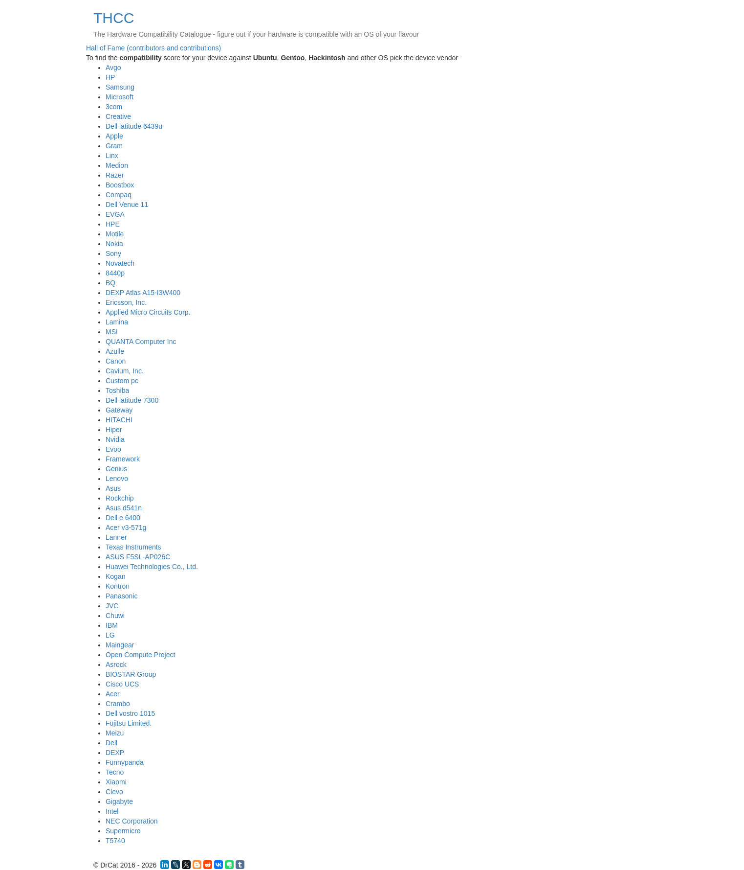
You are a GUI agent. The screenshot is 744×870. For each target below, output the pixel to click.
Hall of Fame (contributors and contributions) (153, 48)
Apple (114, 136)
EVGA (115, 214)
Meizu (115, 733)
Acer (113, 694)
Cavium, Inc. (125, 371)
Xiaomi (116, 782)
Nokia (114, 244)
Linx (112, 156)
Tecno (115, 772)
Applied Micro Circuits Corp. (148, 312)
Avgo (113, 67)
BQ (110, 283)
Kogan (115, 576)
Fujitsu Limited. (129, 723)
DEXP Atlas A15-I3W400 (143, 293)
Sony (113, 253)
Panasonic (121, 596)
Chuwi (115, 615)
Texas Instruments (133, 547)
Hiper (114, 430)
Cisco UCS (122, 684)
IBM (112, 625)
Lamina (117, 322)
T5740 (115, 841)
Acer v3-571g (126, 527)
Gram (114, 146)
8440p (115, 273)
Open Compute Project (140, 655)
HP (110, 77)
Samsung (120, 87)
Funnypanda (125, 762)
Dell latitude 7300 (132, 400)
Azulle (115, 351)
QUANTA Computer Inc (141, 341)
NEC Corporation (132, 821)
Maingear (120, 645)
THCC (113, 18)
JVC (112, 606)
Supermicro (123, 831)
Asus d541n (124, 508)
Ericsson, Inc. (126, 302)
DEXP (115, 752)
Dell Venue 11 (127, 204)
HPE (113, 224)
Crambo (118, 704)
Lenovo (117, 478)
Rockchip (120, 498)
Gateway (119, 410)
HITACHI (119, 420)
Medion (117, 165)
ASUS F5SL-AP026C (138, 557)
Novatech (120, 263)
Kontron (118, 586)
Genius (116, 469)
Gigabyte (119, 801)
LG (110, 635)
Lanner (116, 537)
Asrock (116, 664)
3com (114, 107)
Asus (113, 488)
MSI (112, 332)
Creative (118, 116)
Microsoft (119, 97)
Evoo (113, 449)
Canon (116, 361)
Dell (111, 743)
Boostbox (120, 185)
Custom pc (122, 381)
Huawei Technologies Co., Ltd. (152, 567)
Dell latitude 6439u (134, 126)
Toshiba (117, 390)
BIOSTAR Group (131, 674)
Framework (123, 459)
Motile (115, 234)
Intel (112, 811)
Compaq (118, 195)
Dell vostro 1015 (130, 713)
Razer (115, 175)
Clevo (114, 792)
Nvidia (115, 439)
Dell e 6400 (123, 518)
